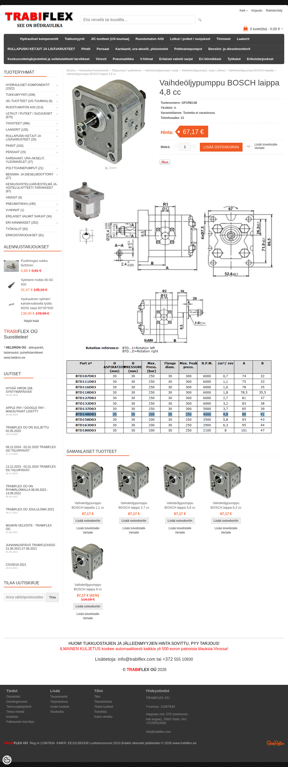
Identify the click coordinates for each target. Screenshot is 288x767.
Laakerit (243, 39)
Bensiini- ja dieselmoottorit (229, 49)
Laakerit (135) (17, 129)
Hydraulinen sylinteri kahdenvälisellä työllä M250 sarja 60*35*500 (37, 303)
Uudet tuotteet (59, 706)
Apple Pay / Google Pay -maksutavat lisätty (31, 411)
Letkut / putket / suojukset (190, 39)
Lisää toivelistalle (266, 144)
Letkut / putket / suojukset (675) (29, 115)
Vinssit (101, 59)
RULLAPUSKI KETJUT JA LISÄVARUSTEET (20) (23, 137)
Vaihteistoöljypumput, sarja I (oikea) (203, 70)
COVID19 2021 (31, 566)
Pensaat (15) (16, 152)
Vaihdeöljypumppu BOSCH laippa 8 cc (88, 587)
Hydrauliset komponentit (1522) (28, 86)
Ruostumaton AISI (150, 39)
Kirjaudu (256, 10)
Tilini (97, 696)
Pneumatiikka (123, 59)
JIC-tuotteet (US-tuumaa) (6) (29, 101)
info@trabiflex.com (158, 732)
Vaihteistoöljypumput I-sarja (161, 70)
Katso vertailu (103, 716)
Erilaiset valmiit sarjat (176, 59)
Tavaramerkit (59, 696)
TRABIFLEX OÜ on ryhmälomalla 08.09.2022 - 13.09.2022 (31, 491)
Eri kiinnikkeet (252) (22, 222)
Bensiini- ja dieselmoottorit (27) (29, 176)
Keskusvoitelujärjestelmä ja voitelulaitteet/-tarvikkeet (49, 59)
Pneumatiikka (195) (21, 204)
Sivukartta (57, 711)
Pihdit (85, 49)
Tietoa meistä (15, 711)
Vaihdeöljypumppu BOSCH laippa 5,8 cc (179, 505)
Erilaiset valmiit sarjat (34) (29, 216)
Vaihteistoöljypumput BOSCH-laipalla (251, 70)
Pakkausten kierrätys (20, 722)
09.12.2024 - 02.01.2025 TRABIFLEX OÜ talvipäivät (31, 450)
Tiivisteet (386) (18, 123)
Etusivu (71, 70)
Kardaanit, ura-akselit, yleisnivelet (142, 49)
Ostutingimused (16, 701)
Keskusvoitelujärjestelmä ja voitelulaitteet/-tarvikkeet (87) (31, 187)
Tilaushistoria (103, 701)
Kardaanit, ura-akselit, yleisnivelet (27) (25, 160)
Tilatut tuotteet (103, 706)
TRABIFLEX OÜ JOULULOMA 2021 (31, 511)
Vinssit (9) (14, 197)
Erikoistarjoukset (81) (25, 235)
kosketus (12, 716)
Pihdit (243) (14, 146)
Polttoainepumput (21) (24, 168)
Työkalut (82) (17, 229)
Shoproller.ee (275, 743)
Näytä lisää (31, 321)
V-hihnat (146, 59)
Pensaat (103, 49)
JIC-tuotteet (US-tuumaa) (110, 39)
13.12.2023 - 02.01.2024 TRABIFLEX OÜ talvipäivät (31, 470)
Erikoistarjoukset (260, 59)
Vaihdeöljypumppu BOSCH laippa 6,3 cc (226, 505)
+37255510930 (156, 723)
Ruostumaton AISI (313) (24, 107)
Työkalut (234, 59)
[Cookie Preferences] (7, 759)
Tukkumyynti (74, 39)
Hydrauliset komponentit (39, 39)
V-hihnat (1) (15, 210)
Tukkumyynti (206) (20, 95)
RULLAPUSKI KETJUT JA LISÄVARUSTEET (41, 49)
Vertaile (260, 148)
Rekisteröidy (274, 10)
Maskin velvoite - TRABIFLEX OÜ (31, 529)
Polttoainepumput (188, 49)
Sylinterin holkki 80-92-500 (37, 282)
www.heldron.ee (14, 357)
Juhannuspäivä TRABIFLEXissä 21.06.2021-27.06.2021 (31, 548)
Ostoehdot (13, 696)
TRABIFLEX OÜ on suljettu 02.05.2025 (31, 431)
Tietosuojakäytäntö (18, 706)
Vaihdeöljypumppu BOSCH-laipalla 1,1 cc (88, 505)
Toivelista (100, 711)
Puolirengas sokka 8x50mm (34, 263)
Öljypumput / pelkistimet (126, 70)
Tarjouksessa (59, 701)
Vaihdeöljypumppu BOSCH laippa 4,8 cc (91, 73)
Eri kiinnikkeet (210, 59)
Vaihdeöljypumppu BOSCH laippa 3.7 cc (134, 505)
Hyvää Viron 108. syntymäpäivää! (31, 391)
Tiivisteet (223, 39)
